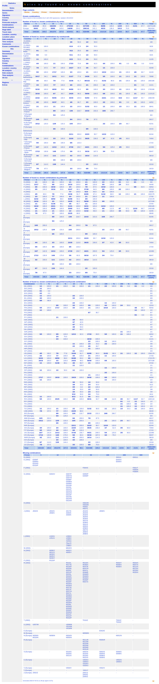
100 (103, 24)
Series (26, 12)
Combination (29, 284)
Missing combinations (72, 12)
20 (70, 24)
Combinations (55, 12)
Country (35, 12)
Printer (44, 12)
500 (135, 24)
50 (86, 24)
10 (53, 24)
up (153, 22)
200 (119, 24)
